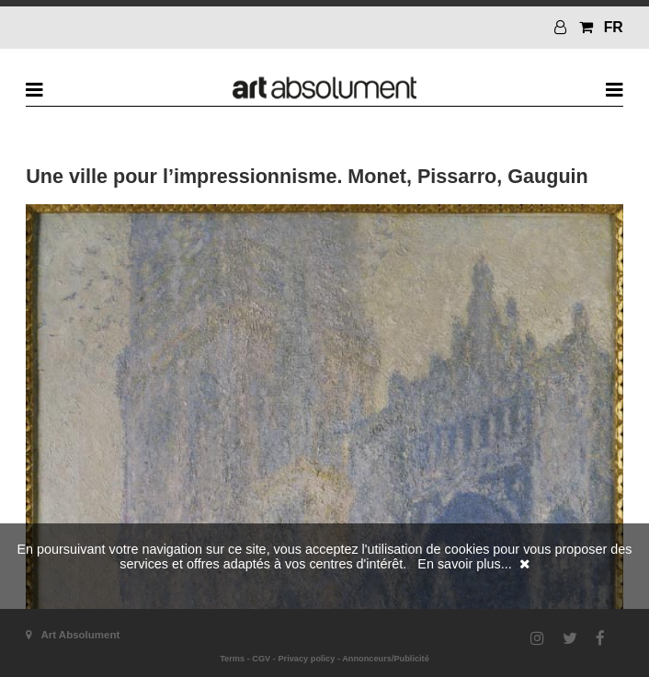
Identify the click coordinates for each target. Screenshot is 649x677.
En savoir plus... (464, 564)
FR (613, 27)
